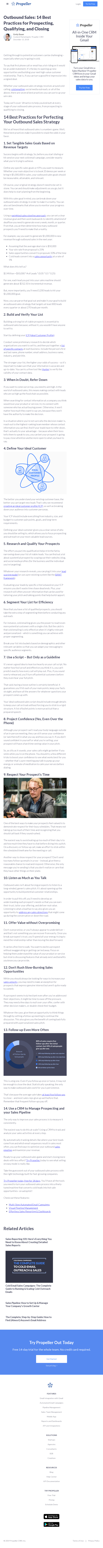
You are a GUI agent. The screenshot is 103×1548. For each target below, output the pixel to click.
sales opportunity (43, 256)
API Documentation (51, 1481)
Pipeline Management (51, 1407)
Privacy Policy (93, 1541)
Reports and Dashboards (51, 1421)
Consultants (51, 1449)
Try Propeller (33, 1160)
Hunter (45, 369)
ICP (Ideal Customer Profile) (40, 335)
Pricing (51, 1500)
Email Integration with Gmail (51, 1398)
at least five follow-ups (53, 1094)
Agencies (51, 1444)
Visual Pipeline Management (23, 1208)
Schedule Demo (51, 1504)
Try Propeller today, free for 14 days (22, 1180)
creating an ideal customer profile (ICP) (23, 506)
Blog (51, 1472)
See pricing (51, 1365)
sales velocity (10, 981)
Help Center (51, 1477)
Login (78, 4)
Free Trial (51, 1495)
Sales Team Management (51, 1412)
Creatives (52, 1458)
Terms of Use (78, 1541)
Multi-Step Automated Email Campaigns (29, 1204)
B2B (51, 1453)
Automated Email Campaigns (51, 1403)
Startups (51, 1440)
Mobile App (51, 1416)
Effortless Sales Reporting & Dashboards (30, 1211)
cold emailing (18, 89)
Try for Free (90, 4)
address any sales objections (33, 912)
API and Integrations (51, 1426)
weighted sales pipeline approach (29, 215)
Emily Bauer (18, 34)
